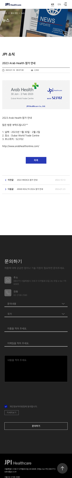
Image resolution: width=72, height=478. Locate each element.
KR (52, 4)
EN (59, 4)
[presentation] (26, 392)
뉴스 (23, 13)
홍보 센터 (14, 13)
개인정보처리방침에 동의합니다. (23, 406)
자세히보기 (11, 412)
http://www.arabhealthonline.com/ (20, 146)
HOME (4, 13)
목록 (36, 160)
